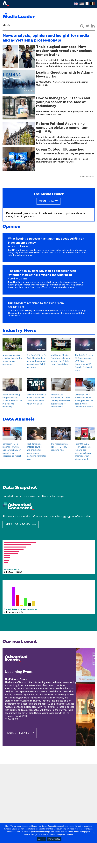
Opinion (11, 226)
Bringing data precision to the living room (36, 303)
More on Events (21, 733)
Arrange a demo (20, 524)
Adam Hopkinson (18, 246)
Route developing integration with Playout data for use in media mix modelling (12, 400)
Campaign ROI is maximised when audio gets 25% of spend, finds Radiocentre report (84, 400)
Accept (41, 839)
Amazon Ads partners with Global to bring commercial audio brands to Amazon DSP (60, 400)
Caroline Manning (18, 278)
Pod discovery (11, 569)
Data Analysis (19, 419)
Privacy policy (54, 839)
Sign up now (48, 201)
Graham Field (16, 306)
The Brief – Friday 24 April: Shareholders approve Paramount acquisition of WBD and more (36, 361)
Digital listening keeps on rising (20, 609)
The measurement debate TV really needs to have (59, 447)
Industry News (19, 330)
